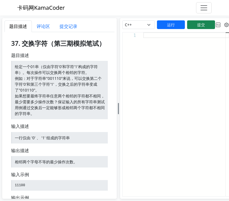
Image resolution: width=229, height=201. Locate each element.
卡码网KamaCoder (41, 7)
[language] (138, 24)
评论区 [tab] (43, 26)
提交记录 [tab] (68, 26)
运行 (171, 24)
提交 (201, 24)
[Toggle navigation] (204, 7)
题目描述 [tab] (18, 26)
